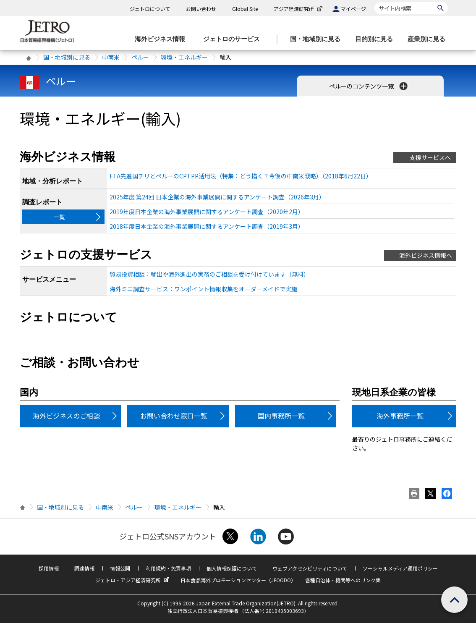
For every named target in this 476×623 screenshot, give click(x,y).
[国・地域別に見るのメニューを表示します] (317, 39)
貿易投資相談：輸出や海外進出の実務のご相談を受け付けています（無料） (209, 274)
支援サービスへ (430, 157)
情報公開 (120, 568)
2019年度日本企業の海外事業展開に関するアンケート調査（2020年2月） (207, 211)
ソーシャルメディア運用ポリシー (400, 568)
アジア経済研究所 (299, 8)
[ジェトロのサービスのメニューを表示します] (234, 39)
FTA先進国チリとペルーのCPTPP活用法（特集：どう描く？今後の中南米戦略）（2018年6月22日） (241, 176)
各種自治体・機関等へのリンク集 (343, 580)
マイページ (353, 8)
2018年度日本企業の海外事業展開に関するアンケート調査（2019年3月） (207, 226)
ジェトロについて (150, 8)
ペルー (140, 57)
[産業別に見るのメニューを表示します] (429, 39)
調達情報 (84, 568)
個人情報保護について (232, 568)
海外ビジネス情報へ (425, 255)
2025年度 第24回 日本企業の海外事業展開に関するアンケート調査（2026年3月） (217, 197)
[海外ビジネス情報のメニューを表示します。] (162, 39)
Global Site (245, 8)
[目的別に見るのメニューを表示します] (376, 39)
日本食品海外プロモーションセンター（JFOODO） (238, 580)
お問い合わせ (201, 8)
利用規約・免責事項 (168, 568)
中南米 (111, 57)
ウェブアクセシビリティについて (309, 568)
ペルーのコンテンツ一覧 (369, 86)
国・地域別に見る (66, 57)
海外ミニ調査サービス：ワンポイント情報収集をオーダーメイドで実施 (203, 289)
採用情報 (49, 568)
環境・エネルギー (184, 57)
